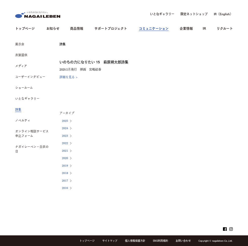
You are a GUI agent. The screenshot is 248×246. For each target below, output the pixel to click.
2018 (65, 173)
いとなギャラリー (162, 14)
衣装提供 (21, 55)
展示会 (19, 44)
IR (204, 28)
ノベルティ (22, 120)
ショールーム (24, 87)
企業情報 (186, 28)
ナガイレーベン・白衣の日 (32, 149)
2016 (65, 187)
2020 (65, 158)
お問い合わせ (183, 240)
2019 (65, 165)
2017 (65, 180)
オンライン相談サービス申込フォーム (32, 133)
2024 (65, 128)
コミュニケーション (154, 28)
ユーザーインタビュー (30, 76)
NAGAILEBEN (37, 14)
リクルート (225, 28)
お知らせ (52, 28)
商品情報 (76, 28)
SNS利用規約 (160, 240)
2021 (65, 150)
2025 (65, 120)
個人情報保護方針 (135, 240)
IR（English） (223, 14)
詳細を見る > (68, 76)
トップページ (25, 28)
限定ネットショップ (194, 14)
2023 (65, 135)
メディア (21, 66)
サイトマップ (109, 240)
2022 (65, 143)
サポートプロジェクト (110, 28)
